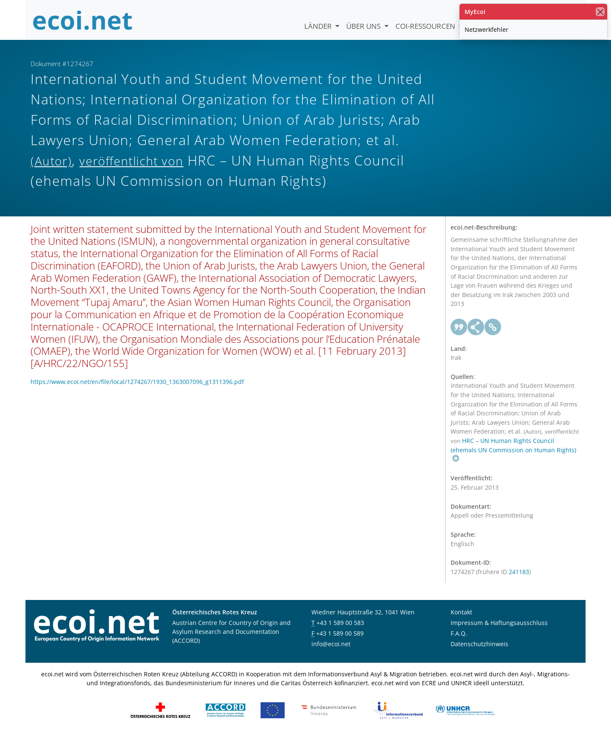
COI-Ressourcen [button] (426, 26)
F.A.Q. (459, 633)
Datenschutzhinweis (479, 644)
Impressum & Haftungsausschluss (499, 623)
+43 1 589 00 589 (340, 633)
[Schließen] (600, 11)
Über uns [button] (364, 26)
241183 (519, 572)
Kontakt (461, 612)
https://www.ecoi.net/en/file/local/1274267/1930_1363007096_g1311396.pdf (137, 382)
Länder (319, 26)
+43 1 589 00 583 (340, 623)
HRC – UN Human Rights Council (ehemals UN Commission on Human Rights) (513, 449)
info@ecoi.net (330, 644)
